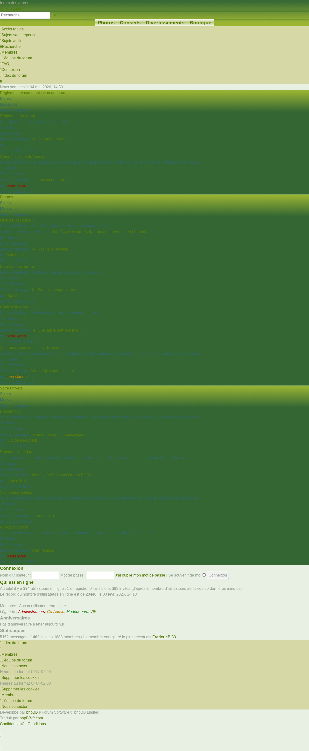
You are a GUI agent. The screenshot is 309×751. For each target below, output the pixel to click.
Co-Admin (55, 612)
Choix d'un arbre (14, 307)
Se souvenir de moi (186, 575)
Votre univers (11, 388)
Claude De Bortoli (22, 440)
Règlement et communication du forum (33, 93)
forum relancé (42, 550)
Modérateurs (77, 612)
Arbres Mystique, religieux (52, 371)
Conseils (130, 22)
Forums (6, 197)
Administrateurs (31, 612)
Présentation (11, 411)
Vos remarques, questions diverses (30, 348)
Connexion (11, 568)
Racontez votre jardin (18, 452)
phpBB (32, 712)
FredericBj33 (164, 637)
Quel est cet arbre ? (17, 220)
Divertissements (165, 22)
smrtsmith (15, 481)
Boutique (200, 22)
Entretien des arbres (17, 266)
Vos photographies (16, 492)
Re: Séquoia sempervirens (53, 290)
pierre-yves (16, 185)
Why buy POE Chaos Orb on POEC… (63, 475)
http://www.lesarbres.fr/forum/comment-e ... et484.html (99, 232)
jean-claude (17, 377)
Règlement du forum (17, 116)
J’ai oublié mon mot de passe (140, 575)
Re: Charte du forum (47, 139)
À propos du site (14, 527)
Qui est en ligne (17, 582)
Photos (106, 22)
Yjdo (10, 295)
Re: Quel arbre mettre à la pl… (56, 330)
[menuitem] (18, 35)
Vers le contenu (13, 9)
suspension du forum (48, 180)
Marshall (14, 255)
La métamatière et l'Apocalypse (57, 434)
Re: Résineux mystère (49, 249)
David (12, 145)
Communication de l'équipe (23, 156)
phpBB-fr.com (31, 718)
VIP (93, 612)
